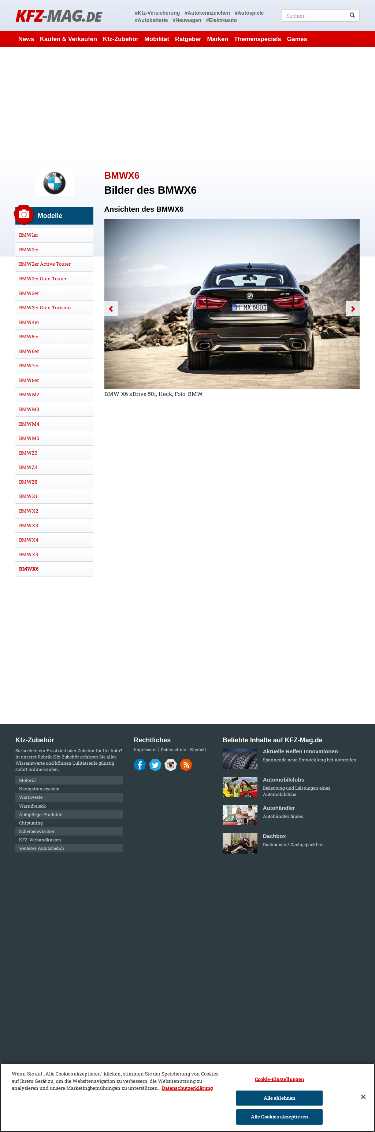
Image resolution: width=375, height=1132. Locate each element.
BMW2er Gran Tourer (43, 278)
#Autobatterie (151, 20)
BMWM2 (29, 394)
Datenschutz (173, 749)
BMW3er (29, 293)
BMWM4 (29, 424)
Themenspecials (257, 39)
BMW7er (29, 365)
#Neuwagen (187, 20)
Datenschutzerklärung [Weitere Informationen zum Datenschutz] (187, 1088)
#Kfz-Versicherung (157, 13)
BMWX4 (28, 539)
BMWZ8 (28, 481)
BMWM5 (29, 438)
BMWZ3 (28, 452)
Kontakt (198, 749)
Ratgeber (188, 39)
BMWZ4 (28, 467)
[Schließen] (363, 1097)
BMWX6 (28, 568)
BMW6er (29, 351)
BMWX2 (28, 510)
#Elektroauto (221, 20)
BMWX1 (28, 496)
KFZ (58, 15)
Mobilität (156, 39)
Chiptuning (31, 823)
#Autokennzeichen (207, 13)
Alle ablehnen (280, 1098)
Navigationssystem (39, 788)
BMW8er (29, 380)
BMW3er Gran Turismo (45, 307)
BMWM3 (29, 409)
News (26, 39)
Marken (218, 39)
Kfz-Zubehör (120, 39)
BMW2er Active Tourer (45, 264)
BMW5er (29, 336)
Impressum (145, 749)
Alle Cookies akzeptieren (279, 1116)
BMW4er (29, 322)
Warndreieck (32, 806)
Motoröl (27, 780)
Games (297, 39)
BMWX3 (28, 525)
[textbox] (321, 15)
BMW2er (29, 249)
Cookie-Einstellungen (279, 1079)
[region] (187, 1097)
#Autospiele (249, 13)
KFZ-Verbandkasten (40, 839)
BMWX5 (28, 554)
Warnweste (30, 797)
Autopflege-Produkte (40, 814)
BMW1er (28, 235)
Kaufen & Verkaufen (68, 39)
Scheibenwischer (37, 831)
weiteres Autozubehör (41, 848)
